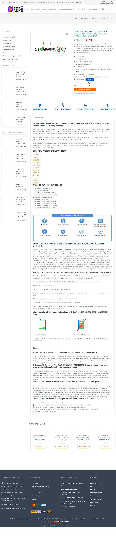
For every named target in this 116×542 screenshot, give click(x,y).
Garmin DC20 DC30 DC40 (69, 489)
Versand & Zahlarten (38, 493)
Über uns (35, 483)
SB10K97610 (37, 157)
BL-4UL (92, 496)
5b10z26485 (55, 519)
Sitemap (34, 499)
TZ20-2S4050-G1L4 (96, 499)
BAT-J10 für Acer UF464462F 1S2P (20, 104)
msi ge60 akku (83, 519)
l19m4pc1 (105, 519)
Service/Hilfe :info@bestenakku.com (85, 93)
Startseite (76, 19)
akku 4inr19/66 (73, 519)
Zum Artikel (40, 446)
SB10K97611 (37, 165)
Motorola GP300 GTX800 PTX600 (72, 498)
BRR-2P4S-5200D (96, 493)
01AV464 (36, 167)
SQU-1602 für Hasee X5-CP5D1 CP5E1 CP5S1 (20, 156)
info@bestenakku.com (11, 2)
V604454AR (94, 502)
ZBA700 (92, 489)
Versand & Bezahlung (106, 3)
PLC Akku (6, 53)
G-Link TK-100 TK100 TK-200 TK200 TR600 (73, 484)
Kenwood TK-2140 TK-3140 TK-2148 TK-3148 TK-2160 (73, 502)
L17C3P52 (36, 177)
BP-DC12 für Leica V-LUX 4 (20, 185)
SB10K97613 (37, 180)
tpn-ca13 (23, 519)
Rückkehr (105, 1)
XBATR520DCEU (95, 483)
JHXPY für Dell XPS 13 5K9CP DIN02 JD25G (20, 200)
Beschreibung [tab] (38, 117)
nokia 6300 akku (95, 519)
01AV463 (36, 160)
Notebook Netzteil (9, 37)
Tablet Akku (7, 43)
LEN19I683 (82, 59)
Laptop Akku (85, 19)
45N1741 (93, 505)
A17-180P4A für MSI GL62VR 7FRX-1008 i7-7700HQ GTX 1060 (21, 89)
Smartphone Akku (9, 46)
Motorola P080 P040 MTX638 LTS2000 (70, 493)
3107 (91, 486)
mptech (30, 519)
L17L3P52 (36, 155)
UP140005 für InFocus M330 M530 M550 (21, 215)
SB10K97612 (37, 172)
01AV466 (36, 183)
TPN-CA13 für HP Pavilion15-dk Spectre (21, 120)
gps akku (64, 519)
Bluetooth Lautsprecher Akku (12, 56)
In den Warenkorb (85, 90)
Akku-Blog (35, 496)
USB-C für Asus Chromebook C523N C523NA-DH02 (21, 74)
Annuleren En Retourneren (40, 486)
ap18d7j (36, 519)
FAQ (111, 1)
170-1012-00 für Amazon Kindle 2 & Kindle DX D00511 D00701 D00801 (20, 171)
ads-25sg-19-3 (45, 519)
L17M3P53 (36, 162)
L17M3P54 (36, 170)
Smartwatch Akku (9, 49)
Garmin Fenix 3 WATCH (68, 507)
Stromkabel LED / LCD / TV (11, 59)
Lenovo (93, 19)
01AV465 (36, 175)
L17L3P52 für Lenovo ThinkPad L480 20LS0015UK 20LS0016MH (21, 141)
